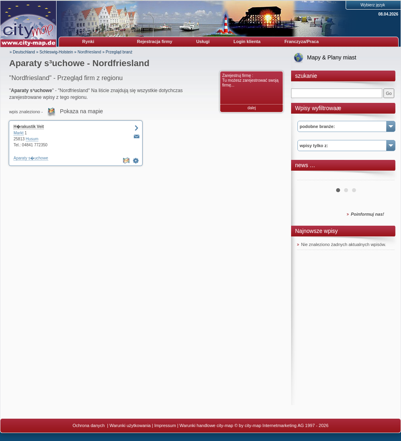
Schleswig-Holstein (56, 52)
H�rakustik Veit (29, 126)
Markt (18, 133)
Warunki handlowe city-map (206, 425)
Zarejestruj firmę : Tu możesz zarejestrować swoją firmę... (250, 80)
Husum (32, 139)
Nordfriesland (89, 52)
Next (384, 177)
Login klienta (246, 41)
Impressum (165, 425)
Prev (307, 177)
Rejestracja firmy (154, 41)
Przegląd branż (119, 52)
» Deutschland (22, 52)
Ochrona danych (89, 425)
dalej (251, 108)
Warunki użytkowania (130, 425)
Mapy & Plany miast (331, 57)
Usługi (203, 41)
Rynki (88, 41)
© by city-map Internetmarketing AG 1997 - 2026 (282, 425)
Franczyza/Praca (301, 41)
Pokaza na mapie (81, 111)
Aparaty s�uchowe (31, 158)
